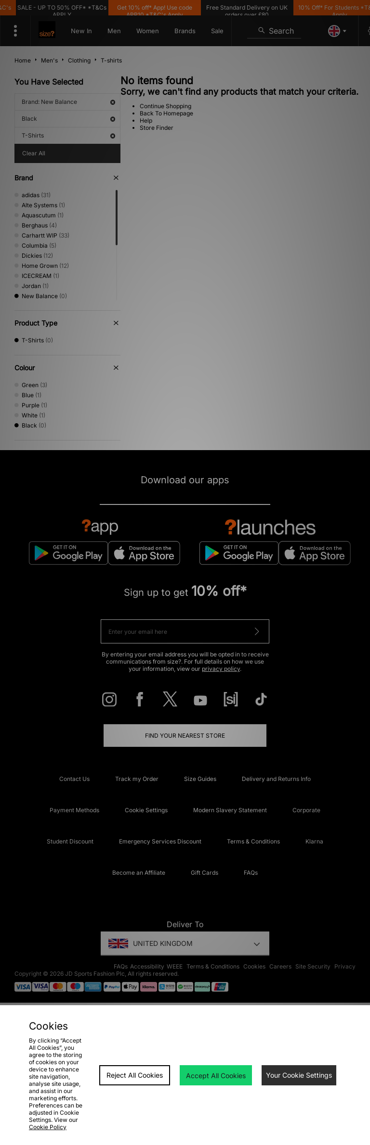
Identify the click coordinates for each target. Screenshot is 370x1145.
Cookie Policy (47, 1127)
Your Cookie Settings (299, 1075)
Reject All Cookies (134, 1075)
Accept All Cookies (216, 1075)
